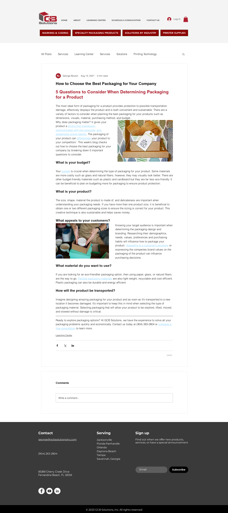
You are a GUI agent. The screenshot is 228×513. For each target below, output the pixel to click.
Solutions (122, 54)
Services (63, 54)
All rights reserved (131, 509)
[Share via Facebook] (57, 345)
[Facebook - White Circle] (41, 491)
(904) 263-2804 (47, 453)
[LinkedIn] (57, 491)
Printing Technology (145, 54)
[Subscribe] (178, 470)
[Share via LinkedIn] (72, 345)
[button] (185, 19)
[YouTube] (49, 491)
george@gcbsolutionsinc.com (57, 439)
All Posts (46, 54)
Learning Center (84, 54)
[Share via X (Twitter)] (64, 345)
